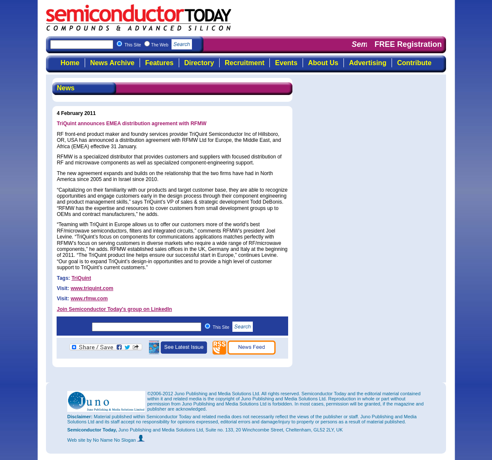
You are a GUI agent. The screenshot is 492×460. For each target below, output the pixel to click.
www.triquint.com (92, 288)
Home (69, 62)
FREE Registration (408, 44)
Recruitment (244, 62)
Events (286, 62)
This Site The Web (158, 45)
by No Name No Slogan (116, 440)
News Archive (112, 62)
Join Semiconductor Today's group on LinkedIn (114, 309)
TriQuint (81, 278)
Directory (199, 62)
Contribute (414, 62)
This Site (233, 327)
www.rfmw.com (89, 299)
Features (159, 62)
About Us (323, 62)
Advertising (367, 62)
